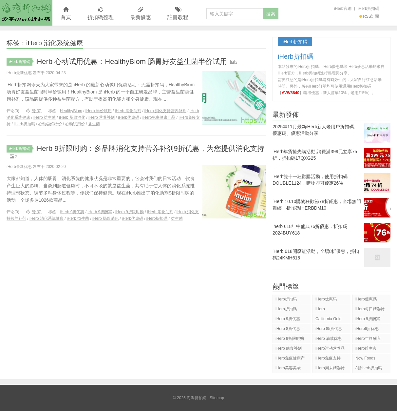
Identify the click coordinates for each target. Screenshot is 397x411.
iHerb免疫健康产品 (159, 117)
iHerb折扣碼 (368, 8)
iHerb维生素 (366, 348)
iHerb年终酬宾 (368, 338)
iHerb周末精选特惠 (330, 369)
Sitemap (217, 398)
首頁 (66, 13)
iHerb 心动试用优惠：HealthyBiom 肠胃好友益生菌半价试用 (131, 61)
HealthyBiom (71, 111)
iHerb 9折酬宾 (99, 212)
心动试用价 (75, 124)
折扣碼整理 (100, 13)
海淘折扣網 (26, 13)
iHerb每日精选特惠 (370, 310)
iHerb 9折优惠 (72, 212)
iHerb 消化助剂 (128, 111)
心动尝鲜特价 (50, 124)
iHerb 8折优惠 (287, 328)
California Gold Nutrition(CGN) (328, 320)
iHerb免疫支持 (328, 358)
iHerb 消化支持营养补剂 (165, 111)
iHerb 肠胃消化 (72, 117)
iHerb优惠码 (128, 117)
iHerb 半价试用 (98, 111)
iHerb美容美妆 (288, 368)
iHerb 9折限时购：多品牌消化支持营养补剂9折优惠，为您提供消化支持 (149, 148)
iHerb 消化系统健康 (46, 218)
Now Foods (365, 358)
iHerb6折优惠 (367, 328)
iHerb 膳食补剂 (288, 348)
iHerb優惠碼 (366, 299)
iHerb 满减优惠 (328, 338)
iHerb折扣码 (24, 124)
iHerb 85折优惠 (328, 328)
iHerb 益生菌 (44, 117)
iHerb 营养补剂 (101, 117)
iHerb (320, 309)
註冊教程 (177, 13)
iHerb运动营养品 (330, 348)
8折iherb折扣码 (368, 368)
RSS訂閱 (369, 16)
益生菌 (94, 124)
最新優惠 (140, 13)
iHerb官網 (342, 8)
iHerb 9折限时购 (129, 212)
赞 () (34, 111)
